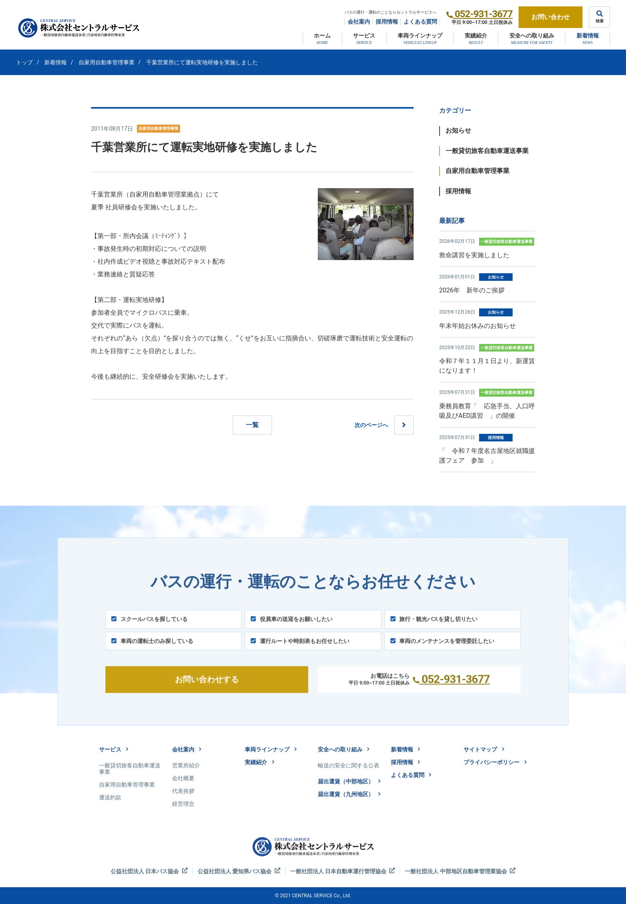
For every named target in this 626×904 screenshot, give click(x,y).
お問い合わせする (207, 689)
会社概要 (183, 778)
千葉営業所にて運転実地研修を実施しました (202, 62)
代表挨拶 (183, 791)
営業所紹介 (186, 765)
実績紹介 (476, 35)
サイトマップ (484, 749)
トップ (24, 62)
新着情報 (587, 35)
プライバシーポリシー (495, 762)
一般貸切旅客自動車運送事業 (487, 151)
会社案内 (359, 21)
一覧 (252, 425)
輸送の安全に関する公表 (348, 765)
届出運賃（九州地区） (349, 794)
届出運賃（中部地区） (349, 781)
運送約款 (110, 797)
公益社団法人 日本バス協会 (149, 871)
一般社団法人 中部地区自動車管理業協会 (460, 871)
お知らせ (458, 130)
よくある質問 (420, 21)
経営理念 (183, 804)
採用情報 (387, 21)
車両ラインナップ (420, 35)
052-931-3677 (484, 14)
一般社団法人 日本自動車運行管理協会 (342, 871)
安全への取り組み (531, 35)
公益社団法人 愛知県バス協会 (239, 871)
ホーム (322, 35)
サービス (364, 35)
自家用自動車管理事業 (107, 62)
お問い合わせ (550, 17)
